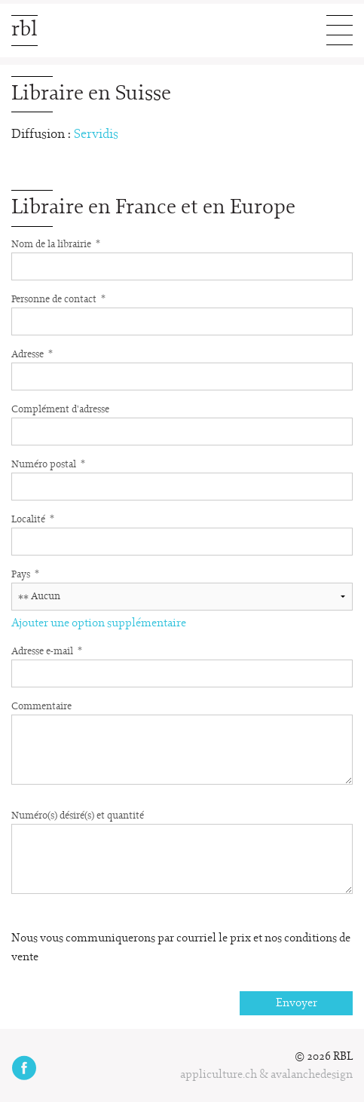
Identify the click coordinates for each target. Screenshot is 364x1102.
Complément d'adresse (60, 409)
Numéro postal (48, 463)
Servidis (96, 134)
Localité (32, 518)
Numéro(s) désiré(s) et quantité (77, 816)
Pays (25, 573)
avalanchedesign (312, 1075)
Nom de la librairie (55, 243)
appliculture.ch (218, 1075)
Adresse (32, 353)
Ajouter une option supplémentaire (98, 623)
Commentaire (41, 706)
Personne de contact (58, 298)
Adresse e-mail (46, 650)
